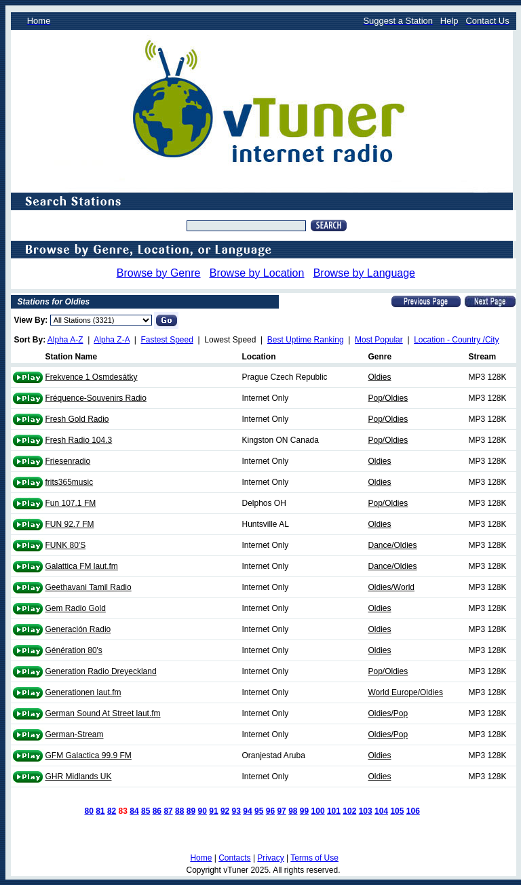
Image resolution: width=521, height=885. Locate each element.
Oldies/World (391, 587)
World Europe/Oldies (406, 692)
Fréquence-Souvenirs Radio (96, 398)
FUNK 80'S (65, 545)
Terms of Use (314, 858)
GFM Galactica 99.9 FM (88, 755)
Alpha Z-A (112, 340)
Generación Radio (78, 629)
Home (201, 858)
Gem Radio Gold (75, 608)
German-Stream (74, 734)
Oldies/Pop (388, 713)
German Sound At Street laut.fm (103, 713)
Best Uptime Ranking (305, 340)
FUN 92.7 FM (69, 524)
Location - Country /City (456, 340)
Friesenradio (68, 461)
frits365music (69, 482)
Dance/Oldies (392, 545)
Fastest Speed (167, 340)
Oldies (379, 377)
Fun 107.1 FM (70, 503)
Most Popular (379, 340)
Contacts (234, 858)
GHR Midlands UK (78, 776)
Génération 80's (73, 650)
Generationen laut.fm (83, 692)
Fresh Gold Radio (77, 419)
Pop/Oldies (388, 398)
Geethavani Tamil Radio (88, 587)
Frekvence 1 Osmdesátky (91, 377)
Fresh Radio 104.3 (79, 440)
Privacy (270, 858)
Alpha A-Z (65, 340)
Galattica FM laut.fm (81, 566)
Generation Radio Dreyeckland (101, 671)
